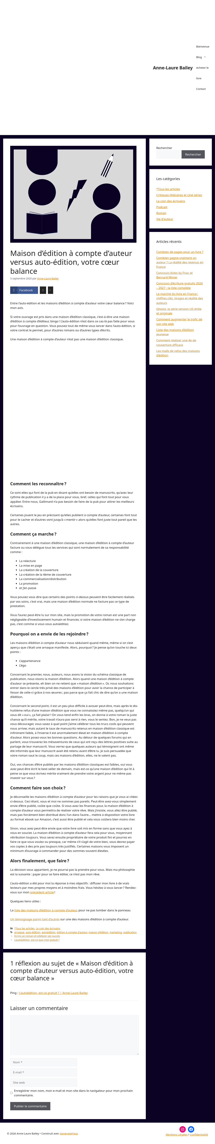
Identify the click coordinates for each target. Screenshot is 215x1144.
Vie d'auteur (164, 219)
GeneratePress (69, 1133)
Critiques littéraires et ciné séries (179, 195)
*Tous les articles (24, 928)
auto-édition (33, 932)
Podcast (161, 207)
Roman (161, 213)
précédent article (42, 892)
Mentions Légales (177, 1134)
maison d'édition (98, 932)
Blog (203, 57)
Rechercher (164, 148)
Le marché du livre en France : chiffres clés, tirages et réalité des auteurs (179, 298)
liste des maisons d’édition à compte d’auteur (45, 910)
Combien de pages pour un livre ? (179, 252)
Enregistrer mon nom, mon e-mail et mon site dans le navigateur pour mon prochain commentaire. (73, 1093)
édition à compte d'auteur (72, 932)
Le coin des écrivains (48, 928)
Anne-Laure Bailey (173, 68)
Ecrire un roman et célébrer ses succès (37, 936)
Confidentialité (199, 1134)
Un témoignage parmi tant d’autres (35, 919)
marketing (116, 932)
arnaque (19, 932)
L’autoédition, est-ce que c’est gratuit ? (36, 940)
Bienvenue (202, 46)
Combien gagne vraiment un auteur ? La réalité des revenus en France (180, 262)
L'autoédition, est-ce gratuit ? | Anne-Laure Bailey (53, 993)
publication (130, 932)
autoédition (48, 932)
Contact (201, 89)
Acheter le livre (202, 73)
